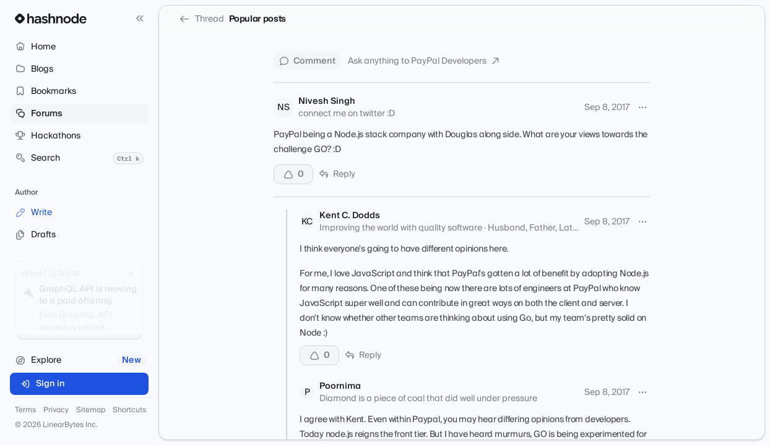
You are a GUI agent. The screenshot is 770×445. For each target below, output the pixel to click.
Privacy (56, 410)
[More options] (642, 107)
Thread (201, 19)
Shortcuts (129, 410)
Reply (336, 174)
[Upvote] (293, 174)
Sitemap (90, 410)
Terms (25, 410)
